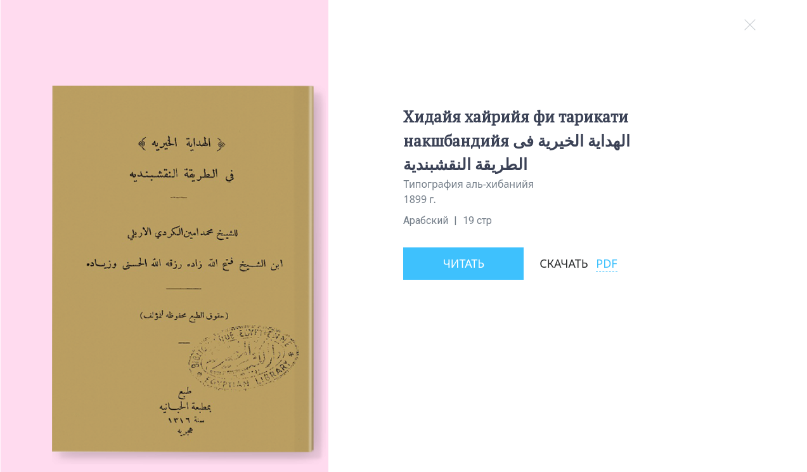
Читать (464, 263)
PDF (606, 263)
